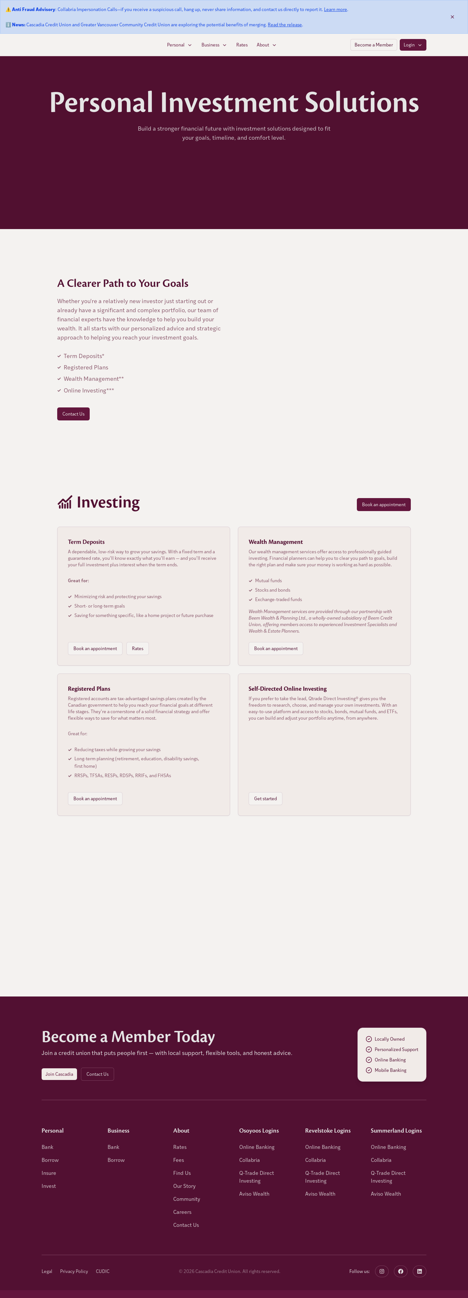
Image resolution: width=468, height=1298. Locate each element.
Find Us (182, 1172)
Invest (49, 1185)
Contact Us (73, 414)
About (267, 45)
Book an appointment (384, 504)
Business (214, 45)
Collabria (249, 1159)
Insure (49, 1172)
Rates (242, 45)
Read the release (285, 24)
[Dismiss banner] (452, 17)
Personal (179, 45)
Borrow (50, 1159)
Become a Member (374, 45)
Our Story (184, 1185)
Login (413, 45)
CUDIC (103, 1271)
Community (186, 1198)
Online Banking (257, 1146)
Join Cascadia (59, 1074)
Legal (47, 1271)
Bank (47, 1146)
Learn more (335, 9)
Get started (265, 798)
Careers (182, 1211)
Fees (178, 1159)
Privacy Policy (74, 1271)
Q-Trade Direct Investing (256, 1176)
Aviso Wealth (254, 1193)
